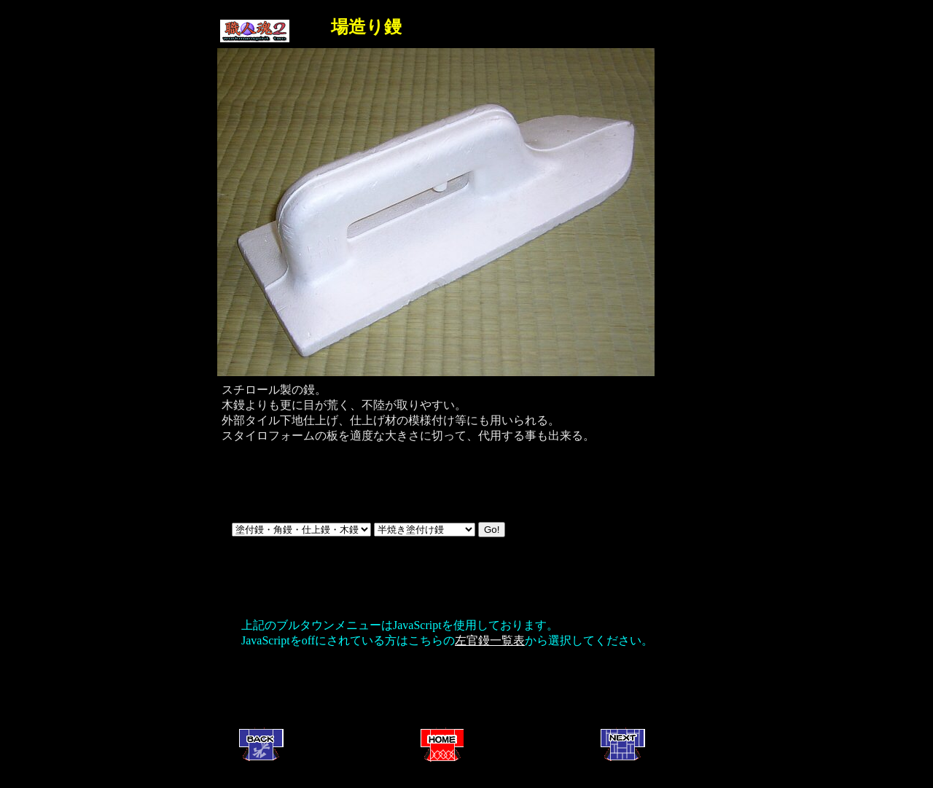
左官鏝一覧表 (490, 640)
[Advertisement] (433, 689)
